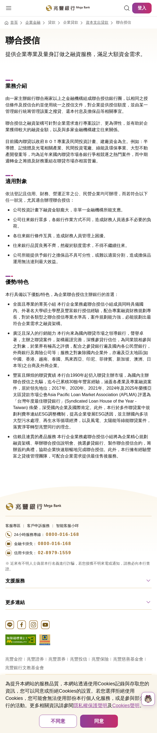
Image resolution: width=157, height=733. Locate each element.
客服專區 (13, 525)
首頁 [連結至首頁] (14, 22)
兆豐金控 (13, 659)
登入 (142, 8)
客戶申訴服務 (38, 525)
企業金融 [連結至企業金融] (32, 22)
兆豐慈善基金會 (128, 659)
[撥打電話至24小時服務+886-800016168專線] (78, 534)
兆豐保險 (100, 659)
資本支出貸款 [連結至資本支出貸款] (97, 22)
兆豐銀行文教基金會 (24, 667)
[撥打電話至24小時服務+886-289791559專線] (78, 552)
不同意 (58, 721)
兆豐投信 (78, 659)
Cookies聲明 (125, 705)
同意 (99, 721)
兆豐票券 (57, 659)
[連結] (127, 8)
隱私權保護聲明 (90, 705)
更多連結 (15, 602)
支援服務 (15, 581)
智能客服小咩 (67, 525)
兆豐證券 (35, 659)
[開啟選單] (8, 8)
